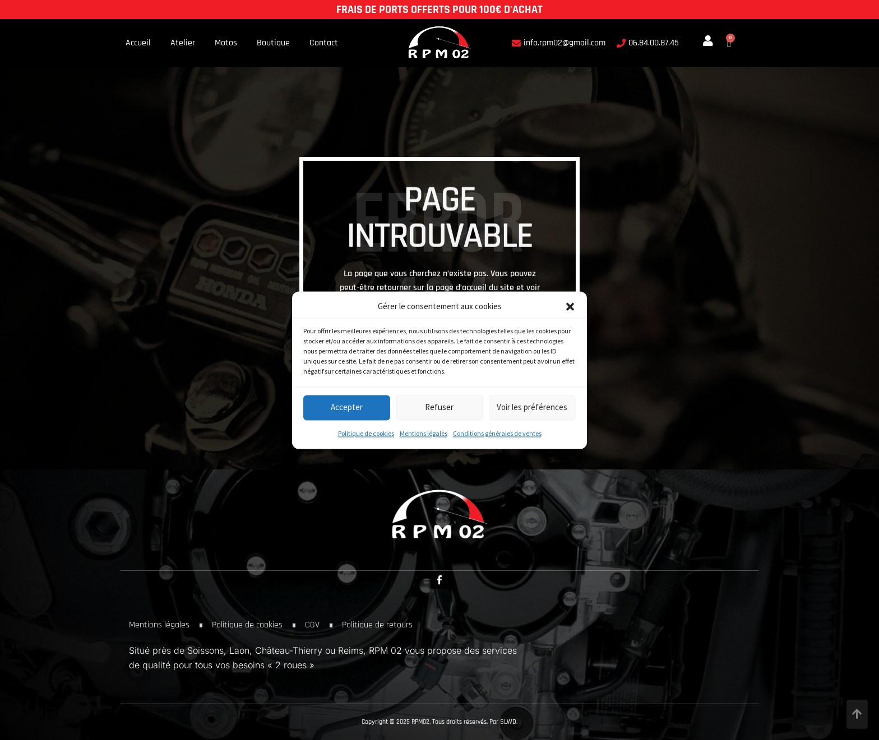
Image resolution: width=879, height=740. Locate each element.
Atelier (182, 43)
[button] (570, 306)
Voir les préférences (532, 407)
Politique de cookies (366, 433)
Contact (323, 43)
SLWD (508, 722)
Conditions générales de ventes (497, 433)
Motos (226, 43)
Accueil (138, 43)
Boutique (273, 43)
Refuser (439, 407)
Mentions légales (423, 433)
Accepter (347, 407)
